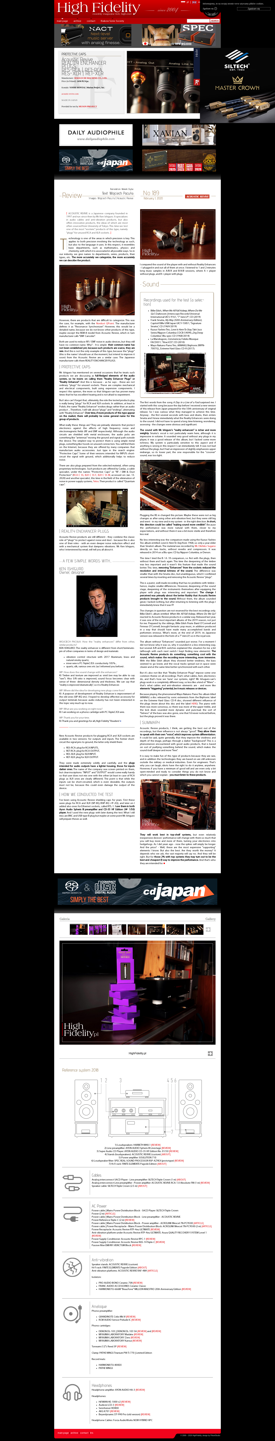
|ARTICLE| (110, 1214)
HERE (194, 704)
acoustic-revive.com (70, 94)
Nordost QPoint (105, 323)
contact (91, 21)
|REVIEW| (155, 1145)
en (199, 2)
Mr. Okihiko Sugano (205, 546)
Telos (96, 481)
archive (77, 21)
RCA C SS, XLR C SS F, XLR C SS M (91, 475)
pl (188, 2)
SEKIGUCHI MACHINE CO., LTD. (90, 78)
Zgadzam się (210, 8)
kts (91, 1433)
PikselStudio (215, 1435)
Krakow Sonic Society (112, 21)
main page (62, 21)
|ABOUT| (165, 1154)
